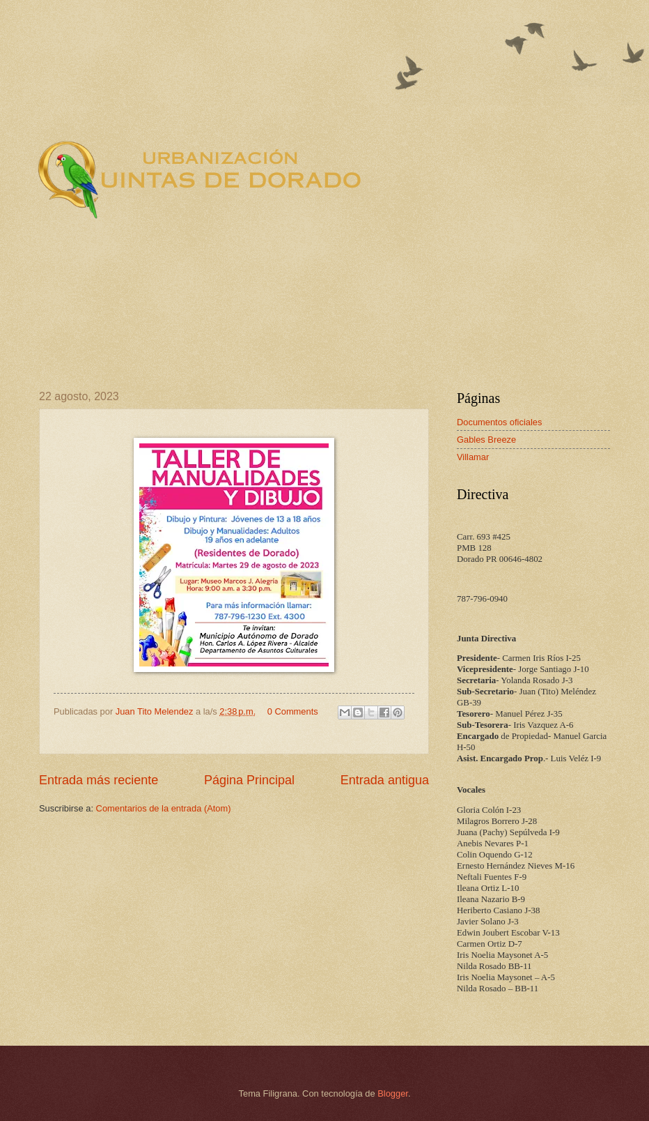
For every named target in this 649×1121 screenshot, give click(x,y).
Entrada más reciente (98, 780)
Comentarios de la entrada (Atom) (163, 808)
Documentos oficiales (499, 422)
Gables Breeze (486, 439)
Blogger (392, 1093)
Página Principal (249, 780)
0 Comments (292, 711)
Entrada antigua (385, 780)
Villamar (473, 457)
